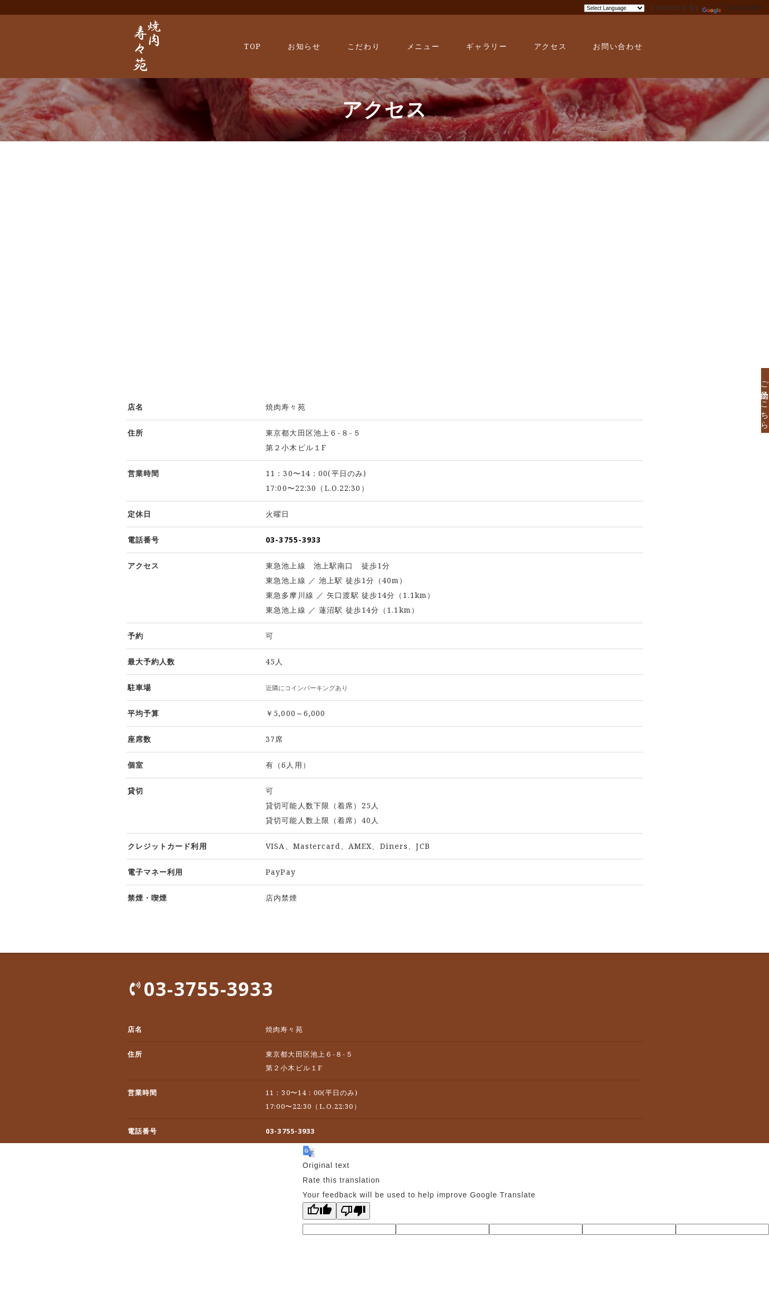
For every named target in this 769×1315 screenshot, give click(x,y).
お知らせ (304, 46)
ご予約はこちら (754, 407)
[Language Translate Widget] (614, 8)
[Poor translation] (353, 1211)
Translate (733, 7)
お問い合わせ (618, 46)
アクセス (550, 46)
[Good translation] (319, 1211)
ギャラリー (486, 46)
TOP (252, 46)
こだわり (364, 46)
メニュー (423, 46)
